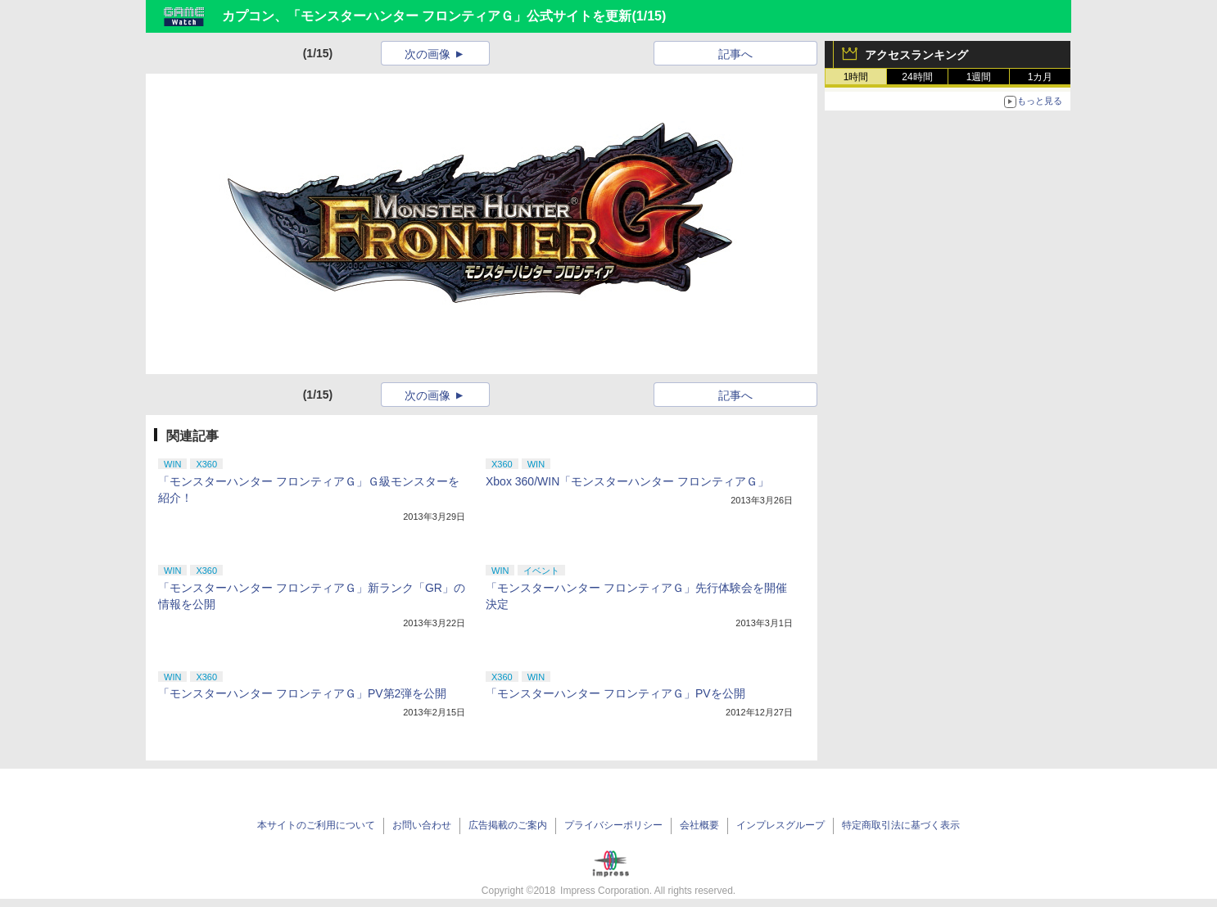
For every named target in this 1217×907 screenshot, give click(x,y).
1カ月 (1040, 77)
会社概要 (699, 825)
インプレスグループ (780, 825)
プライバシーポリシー (613, 825)
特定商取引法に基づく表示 (901, 825)
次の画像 (427, 54)
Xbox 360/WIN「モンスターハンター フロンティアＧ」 (627, 481)
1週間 (979, 77)
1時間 (856, 77)
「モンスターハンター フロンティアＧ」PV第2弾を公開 (302, 693)
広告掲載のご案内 (507, 825)
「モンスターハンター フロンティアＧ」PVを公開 (615, 693)
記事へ (735, 54)
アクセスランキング (916, 54)
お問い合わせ (421, 825)
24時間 (917, 77)
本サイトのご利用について (316, 825)
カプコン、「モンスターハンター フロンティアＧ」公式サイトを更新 (426, 16)
